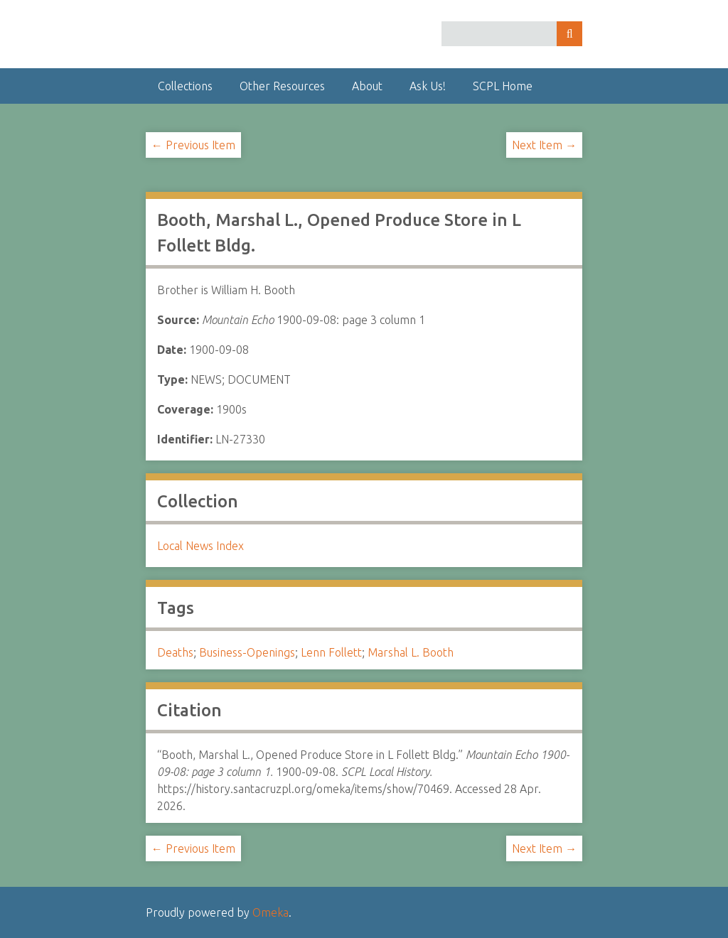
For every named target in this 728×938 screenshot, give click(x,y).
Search (569, 33)
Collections (185, 86)
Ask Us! (428, 86)
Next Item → (544, 145)
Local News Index (200, 545)
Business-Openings (247, 652)
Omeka (270, 912)
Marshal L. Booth (411, 652)
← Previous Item (193, 145)
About (367, 86)
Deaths (175, 652)
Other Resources (282, 86)
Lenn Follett (331, 652)
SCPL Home (502, 86)
